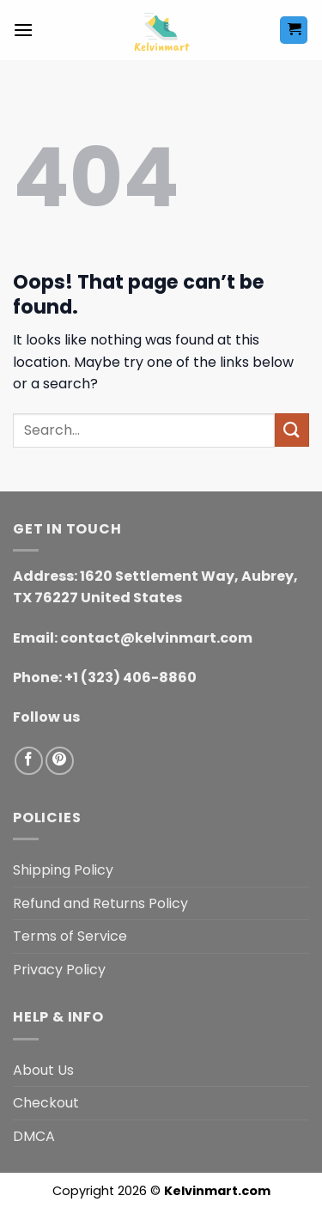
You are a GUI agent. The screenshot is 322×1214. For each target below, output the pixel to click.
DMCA (34, 1136)
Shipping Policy (63, 870)
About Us (43, 1070)
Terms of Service (70, 936)
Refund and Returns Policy (100, 903)
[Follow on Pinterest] (60, 761)
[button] (23, 30)
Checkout (46, 1103)
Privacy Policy (59, 969)
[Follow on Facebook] (29, 761)
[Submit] (292, 430)
